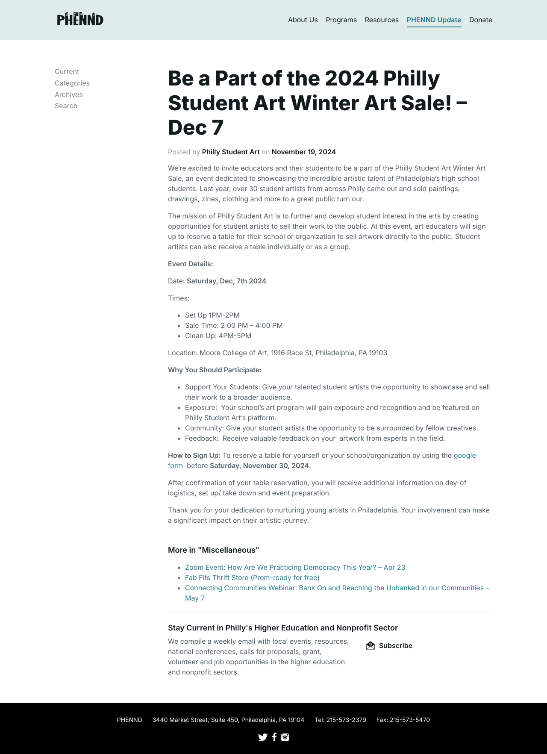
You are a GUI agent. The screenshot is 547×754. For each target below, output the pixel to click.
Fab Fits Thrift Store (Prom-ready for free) (252, 577)
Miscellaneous (229, 550)
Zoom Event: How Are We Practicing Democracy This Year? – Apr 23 (295, 567)
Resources (382, 19)
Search (66, 105)
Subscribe (389, 645)
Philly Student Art (231, 151)
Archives (69, 94)
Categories (72, 83)
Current (67, 71)
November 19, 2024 (304, 151)
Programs (341, 19)
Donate (480, 19)
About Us (303, 19)
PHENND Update (434, 19)
